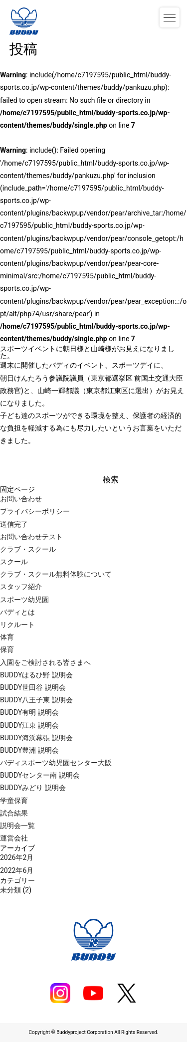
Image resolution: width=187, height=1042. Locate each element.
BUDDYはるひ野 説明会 (36, 675)
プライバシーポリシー (35, 511)
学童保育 (14, 801)
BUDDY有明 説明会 (29, 712)
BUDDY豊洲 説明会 (29, 750)
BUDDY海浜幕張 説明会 (36, 738)
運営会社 (14, 838)
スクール (14, 562)
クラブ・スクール (28, 549)
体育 (7, 637)
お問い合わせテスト (31, 537)
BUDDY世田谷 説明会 (33, 687)
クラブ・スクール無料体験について (56, 574)
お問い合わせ (21, 499)
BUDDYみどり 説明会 (33, 788)
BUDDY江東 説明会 (29, 725)
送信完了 (14, 524)
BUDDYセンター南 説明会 (40, 775)
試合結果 (14, 813)
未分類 (10, 890)
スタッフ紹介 (21, 587)
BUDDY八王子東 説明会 (36, 700)
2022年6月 (16, 870)
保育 (7, 649)
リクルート (17, 624)
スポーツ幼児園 (24, 600)
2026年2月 (16, 857)
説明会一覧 (17, 826)
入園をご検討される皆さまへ (45, 662)
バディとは (17, 612)
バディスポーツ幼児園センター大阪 (56, 763)
